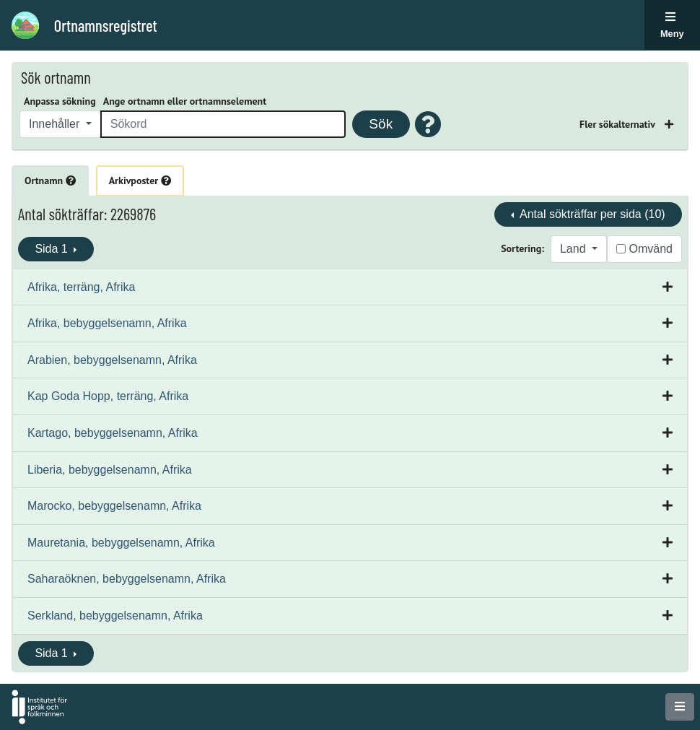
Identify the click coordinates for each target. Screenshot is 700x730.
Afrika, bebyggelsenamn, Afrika (107, 323)
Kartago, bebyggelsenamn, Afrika (112, 433)
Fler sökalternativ (618, 124)
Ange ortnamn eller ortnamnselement (184, 101)
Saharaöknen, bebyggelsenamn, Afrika (126, 579)
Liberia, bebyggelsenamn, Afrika (109, 470)
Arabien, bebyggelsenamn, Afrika (112, 360)
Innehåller (56, 124)
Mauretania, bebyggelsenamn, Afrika (121, 542)
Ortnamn (50, 180)
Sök (381, 123)
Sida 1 (53, 249)
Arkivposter (140, 180)
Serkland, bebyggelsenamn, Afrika (115, 615)
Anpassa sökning (60, 101)
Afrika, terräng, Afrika (81, 287)
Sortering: (522, 248)
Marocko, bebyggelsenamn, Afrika (114, 506)
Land (574, 249)
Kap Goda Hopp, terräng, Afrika (107, 396)
